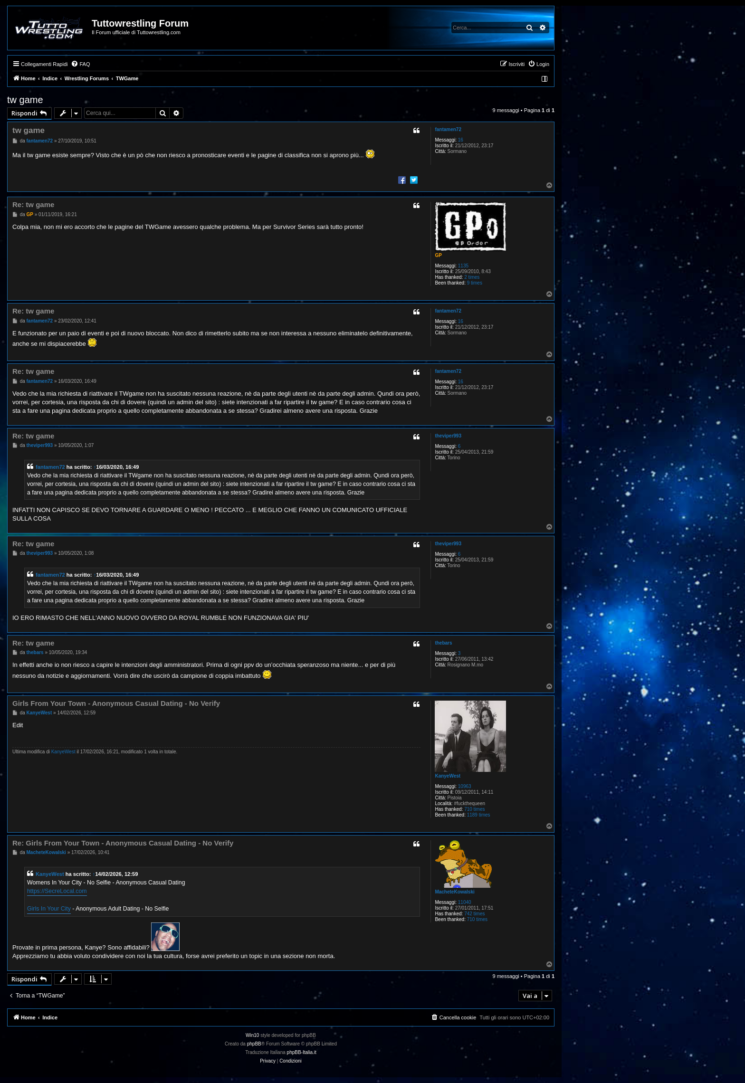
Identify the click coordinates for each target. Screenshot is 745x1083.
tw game (25, 100)
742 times (474, 913)
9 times (474, 282)
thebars (443, 643)
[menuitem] (80, 64)
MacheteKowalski (454, 891)
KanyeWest (447, 776)
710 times (474, 809)
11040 (464, 902)
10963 (464, 786)
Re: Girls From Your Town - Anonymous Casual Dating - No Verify (122, 843)
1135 (463, 265)
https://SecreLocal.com (57, 891)
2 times (471, 277)
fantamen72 (448, 129)
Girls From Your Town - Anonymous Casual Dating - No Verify (116, 703)
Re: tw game (33, 204)
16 (460, 139)
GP (438, 255)
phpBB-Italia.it (301, 1052)
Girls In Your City (49, 908)
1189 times (478, 814)
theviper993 (448, 435)
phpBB (254, 1043)
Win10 (252, 1035)
